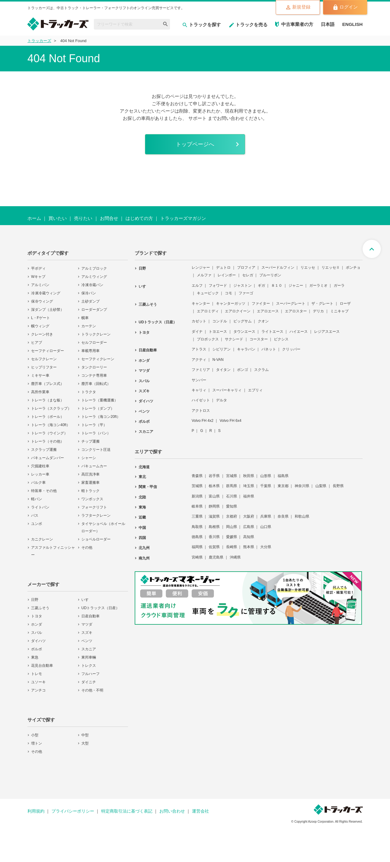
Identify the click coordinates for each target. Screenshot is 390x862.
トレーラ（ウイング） (49, 433)
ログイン (345, 7)
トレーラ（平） (94, 425)
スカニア (88, 649)
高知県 (248, 537)
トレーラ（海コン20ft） (100, 417)
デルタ (221, 400)
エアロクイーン (237, 311)
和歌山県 (302, 516)
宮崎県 (197, 557)
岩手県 (214, 476)
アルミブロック (94, 268)
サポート (197, 118)
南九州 (144, 558)
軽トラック (90, 491)
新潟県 (197, 496)
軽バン (36, 499)
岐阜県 (197, 506)
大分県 (265, 547)
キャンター (201, 303)
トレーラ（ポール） (47, 417)
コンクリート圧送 (96, 449)
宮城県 (231, 476)
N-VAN (217, 359)
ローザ (345, 303)
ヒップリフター (44, 367)
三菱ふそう (40, 608)
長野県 (338, 486)
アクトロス (201, 410)
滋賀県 (214, 516)
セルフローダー (94, 342)
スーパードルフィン (277, 267)
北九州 (144, 548)
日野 (34, 600)
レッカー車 (40, 474)
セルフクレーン (44, 359)
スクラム (261, 370)
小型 (34, 735)
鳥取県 (197, 527)
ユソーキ (38, 682)
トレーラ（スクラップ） (51, 408)
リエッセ (307, 267)
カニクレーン (42, 539)
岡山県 (231, 527)
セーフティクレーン (97, 359)
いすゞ (86, 600)
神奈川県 (302, 486)
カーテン (88, 326)
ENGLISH (352, 24)
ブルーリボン (270, 275)
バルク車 (38, 482)
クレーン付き (42, 334)
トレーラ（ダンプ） (97, 408)
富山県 (214, 496)
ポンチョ (353, 267)
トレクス (88, 665)
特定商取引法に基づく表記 (126, 811)
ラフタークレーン (96, 515)
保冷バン (88, 293)
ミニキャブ (339, 311)
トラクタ (88, 392)
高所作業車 (40, 392)
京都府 (231, 516)
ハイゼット (201, 400)
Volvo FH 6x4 (230, 420)
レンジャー (201, 267)
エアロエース (268, 311)
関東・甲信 (148, 487)
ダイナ (197, 331)
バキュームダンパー (47, 458)
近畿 (142, 517)
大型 (85, 743)
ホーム (34, 218)
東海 (142, 507)
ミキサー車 (40, 375)
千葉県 (265, 486)
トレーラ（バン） (96, 433)
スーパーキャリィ (227, 390)
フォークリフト (94, 507)
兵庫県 (265, 516)
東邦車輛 (88, 657)
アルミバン (40, 285)
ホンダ (36, 624)
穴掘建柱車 (40, 466)
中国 (142, 528)
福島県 (283, 476)
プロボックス (208, 339)
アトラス (199, 349)
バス (34, 515)
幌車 (85, 318)
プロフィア (246, 267)
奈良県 (283, 516)
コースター (259, 339)
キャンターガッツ (230, 303)
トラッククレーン (96, 334)
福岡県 (197, 547)
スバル (36, 632)
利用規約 (35, 811)
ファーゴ (246, 293)
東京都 (283, 486)
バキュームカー (94, 466)
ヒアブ (36, 342)
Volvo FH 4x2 (202, 420)
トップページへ (195, 144)
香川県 (214, 537)
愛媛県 (231, 537)
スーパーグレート (290, 303)
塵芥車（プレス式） (47, 384)
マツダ (86, 624)
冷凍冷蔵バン (92, 285)
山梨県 (320, 486)
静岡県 (214, 506)
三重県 (197, 516)
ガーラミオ (318, 285)
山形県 (265, 476)
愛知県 (231, 506)
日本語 (328, 24)
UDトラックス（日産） (100, 608)
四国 (142, 538)
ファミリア (201, 370)
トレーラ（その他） (47, 441)
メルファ (204, 275)
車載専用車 (90, 351)
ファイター (261, 303)
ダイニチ (88, 682)
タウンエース (244, 331)
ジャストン (242, 285)
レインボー (227, 275)
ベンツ (86, 641)
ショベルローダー (96, 539)
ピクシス (281, 339)
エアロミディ (208, 311)
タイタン (223, 370)
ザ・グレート (322, 303)
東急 (34, 657)
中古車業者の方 (297, 24)
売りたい (83, 218)
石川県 (231, 496)
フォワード (218, 285)
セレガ (247, 275)
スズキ (86, 632)
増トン (36, 743)
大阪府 (248, 516)
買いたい (57, 218)
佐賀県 (214, 547)
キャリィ (199, 390)
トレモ (36, 674)
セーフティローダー (47, 351)
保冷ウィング (42, 301)
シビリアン (221, 349)
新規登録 (297, 7)
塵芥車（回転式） (96, 384)
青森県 (197, 476)
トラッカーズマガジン (183, 218)
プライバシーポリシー (72, 811)
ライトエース (272, 331)
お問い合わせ (172, 811)
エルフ (197, 285)
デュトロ (223, 267)
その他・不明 (92, 690)
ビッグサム (242, 321)
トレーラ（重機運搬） (99, 400)
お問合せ (109, 218)
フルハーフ (90, 674)
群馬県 (231, 486)
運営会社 (200, 811)
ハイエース (298, 331)
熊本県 (248, 547)
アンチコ (38, 690)
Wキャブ (38, 277)
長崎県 (231, 547)
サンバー (199, 380)
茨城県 (197, 486)
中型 (85, 735)
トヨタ (36, 616)
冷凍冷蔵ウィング (45, 293)
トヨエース (218, 331)
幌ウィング (40, 326)
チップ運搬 (90, 441)
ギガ (261, 285)
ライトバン (40, 507)
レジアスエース (327, 331)
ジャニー (296, 285)
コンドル (219, 321)
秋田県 (248, 476)
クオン (263, 321)
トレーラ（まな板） (47, 400)
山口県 (265, 527)
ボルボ (36, 649)
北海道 (144, 467)
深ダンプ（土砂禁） (47, 309)
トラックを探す (201, 24)
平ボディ (38, 268)
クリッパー (291, 349)
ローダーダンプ (94, 309)
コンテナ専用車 (94, 375)
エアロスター (296, 311)
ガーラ (339, 285)
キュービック (208, 293)
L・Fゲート (40, 318)
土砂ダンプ (90, 301)
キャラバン (246, 349)
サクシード (234, 339)
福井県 (248, 496)
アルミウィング (94, 277)
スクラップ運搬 (44, 449)
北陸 (142, 497)
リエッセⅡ (330, 267)
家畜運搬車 (90, 482)
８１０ (276, 285)
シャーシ (88, 458)
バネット (268, 349)
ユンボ (36, 524)
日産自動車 (90, 616)
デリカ (318, 311)
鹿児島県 (216, 557)
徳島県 (197, 537)
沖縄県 (235, 557)
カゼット (199, 321)
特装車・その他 (44, 491)
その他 (86, 547)
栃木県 (214, 486)
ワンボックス (92, 499)
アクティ (199, 359)
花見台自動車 (42, 665)
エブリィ (255, 390)
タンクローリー (94, 367)
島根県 (214, 527)
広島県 (248, 527)
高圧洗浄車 (90, 474)
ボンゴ (242, 370)
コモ (228, 293)
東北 (142, 477)
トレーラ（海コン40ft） (50, 425)
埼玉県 (248, 486)
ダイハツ (38, 641)
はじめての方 (139, 218)
